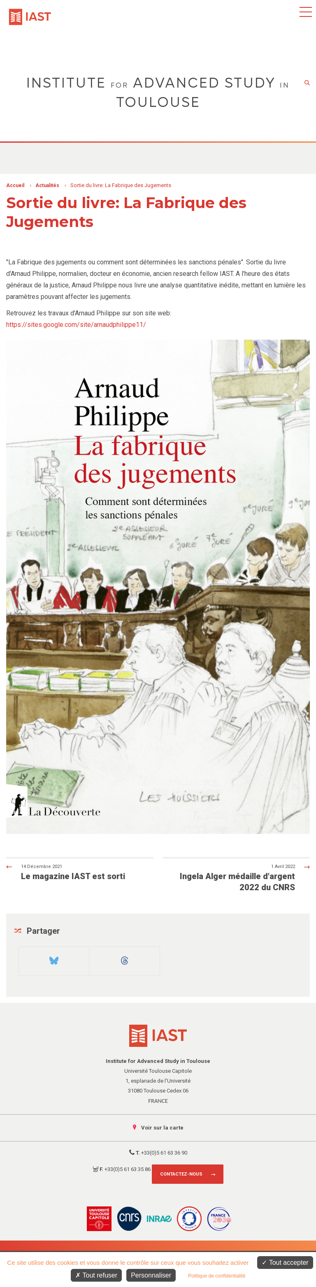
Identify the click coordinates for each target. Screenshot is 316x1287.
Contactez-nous (181, 1174)
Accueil (15, 185)
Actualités (47, 185)
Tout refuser (96, 1275)
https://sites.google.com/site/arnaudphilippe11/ (76, 325)
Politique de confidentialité (216, 1276)
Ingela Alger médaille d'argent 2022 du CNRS (243, 877)
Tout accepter (285, 1262)
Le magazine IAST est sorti (72, 872)
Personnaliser (151, 1275)
